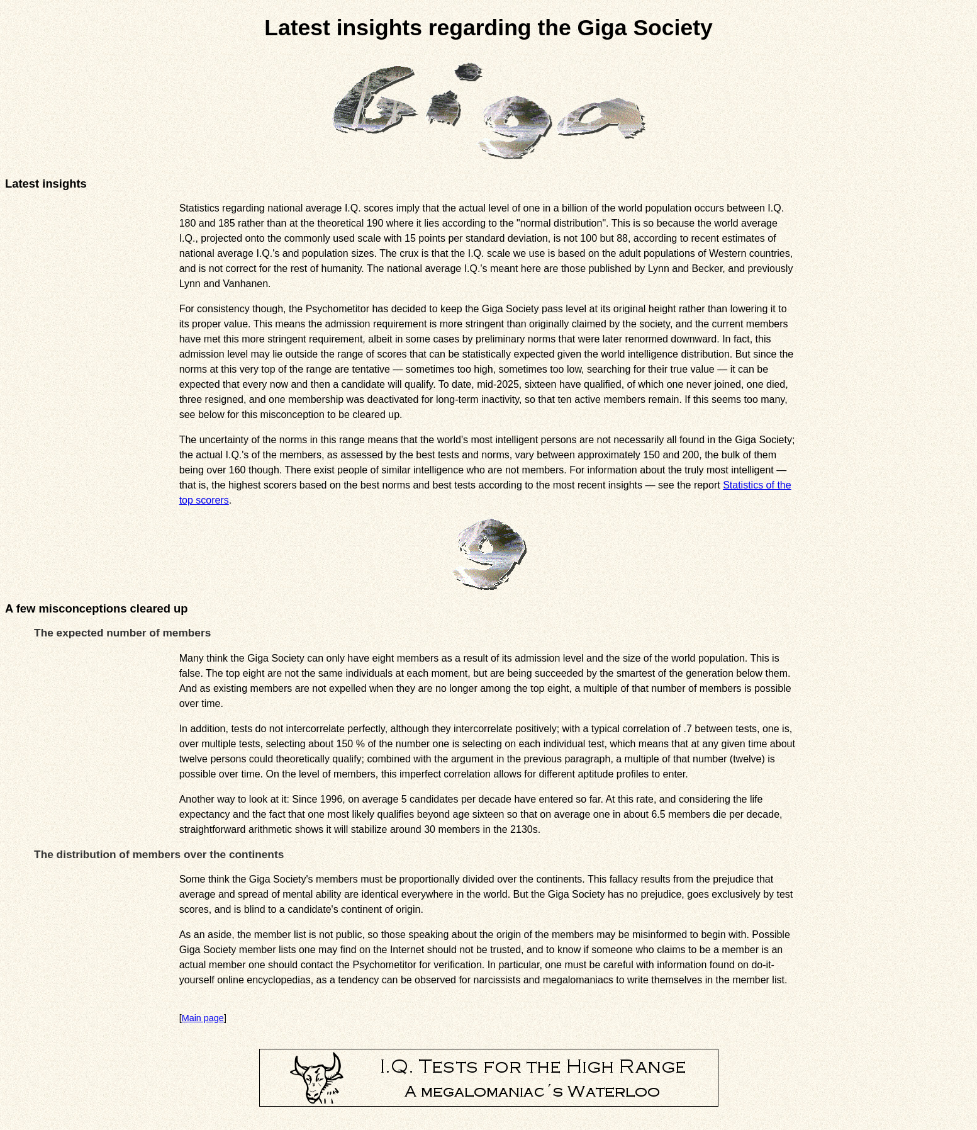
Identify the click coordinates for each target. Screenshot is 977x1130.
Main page (203, 1018)
